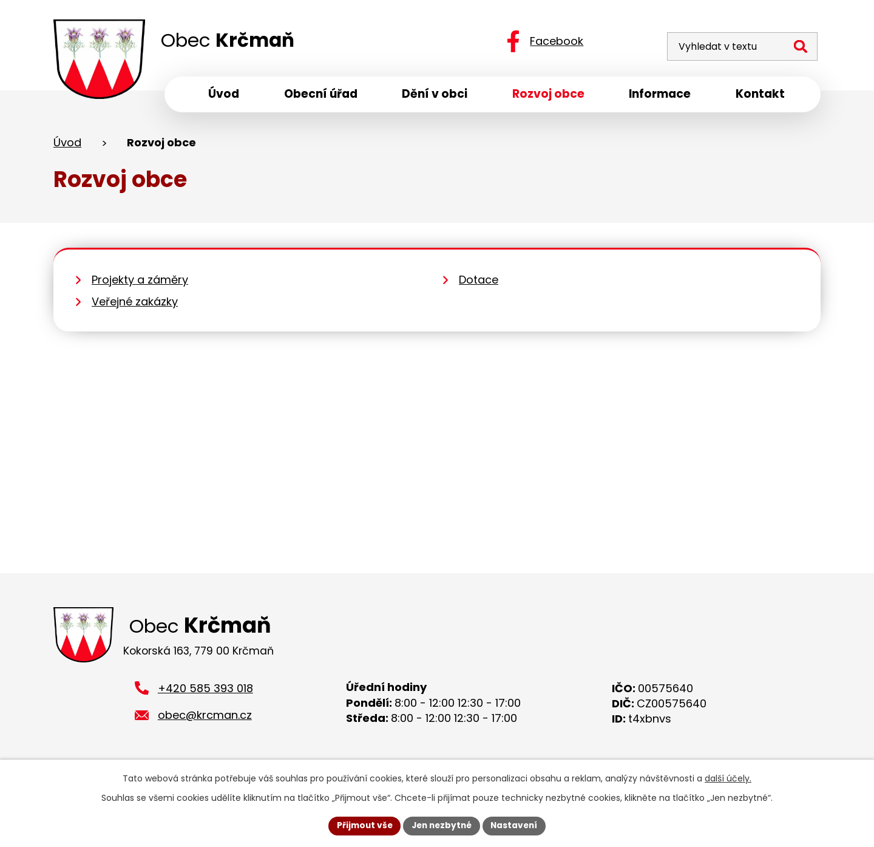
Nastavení (517, 825)
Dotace (478, 282)
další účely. (728, 778)
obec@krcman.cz (205, 719)
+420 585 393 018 (205, 692)
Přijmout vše (361, 825)
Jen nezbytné (441, 825)
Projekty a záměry (140, 282)
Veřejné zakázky (135, 303)
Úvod (67, 144)
